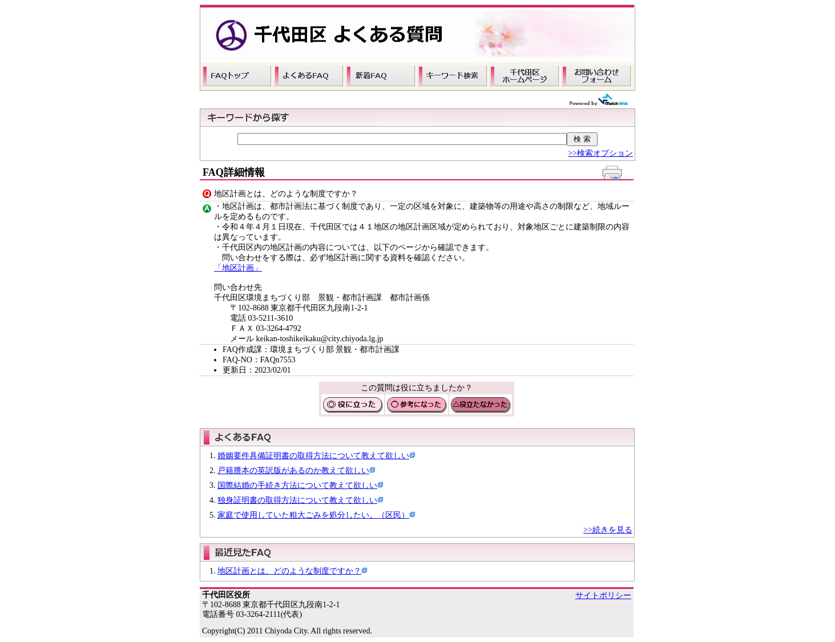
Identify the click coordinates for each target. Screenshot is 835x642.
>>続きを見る (607, 530)
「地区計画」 (238, 268)
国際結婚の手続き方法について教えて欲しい (297, 485)
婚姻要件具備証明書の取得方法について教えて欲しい (313, 455)
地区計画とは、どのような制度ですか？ (289, 571)
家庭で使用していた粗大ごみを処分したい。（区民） (313, 515)
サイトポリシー (603, 595)
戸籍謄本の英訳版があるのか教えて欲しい (293, 470)
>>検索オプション (600, 153)
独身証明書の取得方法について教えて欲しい (297, 500)
